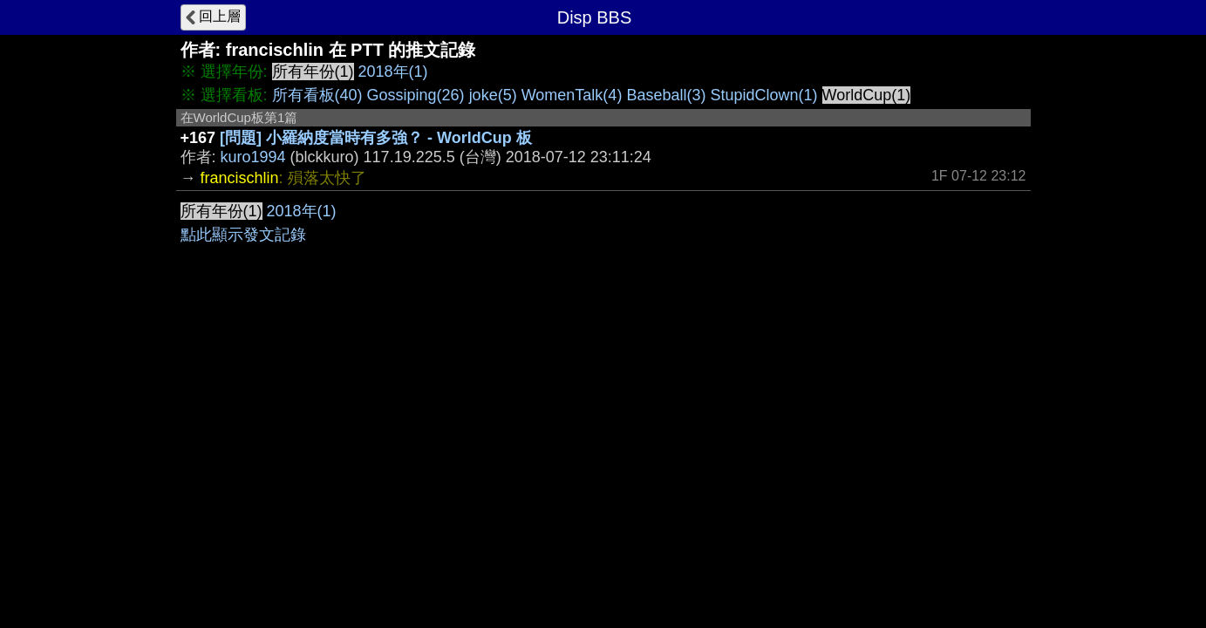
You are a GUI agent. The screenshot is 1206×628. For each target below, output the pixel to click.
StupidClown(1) (763, 95)
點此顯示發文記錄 (243, 234)
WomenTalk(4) (572, 95)
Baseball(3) (665, 95)
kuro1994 (253, 157)
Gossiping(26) (416, 95)
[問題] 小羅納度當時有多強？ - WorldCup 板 (376, 138)
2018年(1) (393, 71)
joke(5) (493, 95)
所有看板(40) (317, 95)
